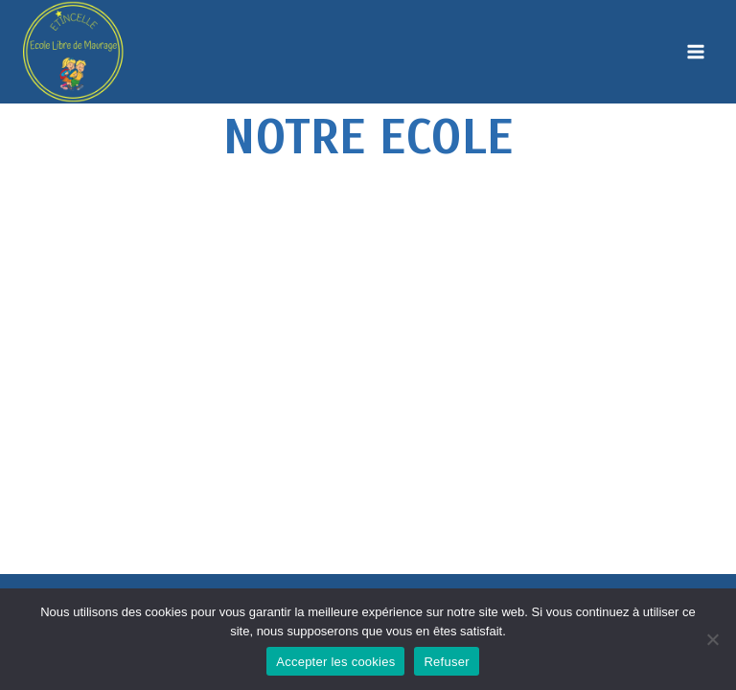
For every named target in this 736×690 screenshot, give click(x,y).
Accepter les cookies (335, 662)
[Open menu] (695, 51)
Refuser (446, 662)
